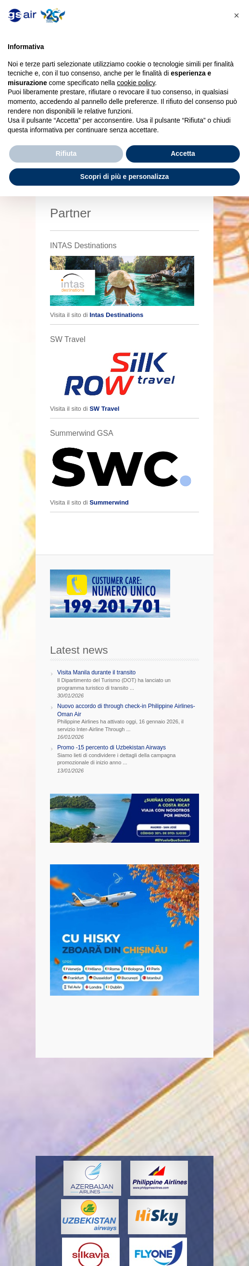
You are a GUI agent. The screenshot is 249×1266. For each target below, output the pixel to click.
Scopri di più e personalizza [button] (124, 176)
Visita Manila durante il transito (96, 672)
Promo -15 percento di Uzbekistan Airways (111, 747)
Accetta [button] (183, 153)
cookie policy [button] (136, 83)
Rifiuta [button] (66, 153)
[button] (236, 15)
